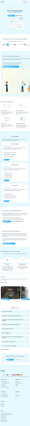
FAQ (16, 396)
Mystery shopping (4, 381)
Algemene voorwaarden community (6, 414)
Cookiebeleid (3, 418)
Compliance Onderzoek (4, 387)
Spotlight (17, 384)
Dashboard (17, 381)
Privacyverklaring (4, 417)
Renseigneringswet (4, 421)
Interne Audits (3, 385)
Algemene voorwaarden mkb (5, 413)
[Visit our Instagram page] (7, 374)
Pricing (17, 385)
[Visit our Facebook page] (3, 374)
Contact (2, 406)
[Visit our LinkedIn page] (9, 374)
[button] (28, 2)
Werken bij (2, 404)
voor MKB (3, 384)
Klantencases (18, 395)
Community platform (4, 395)
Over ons (2, 403)
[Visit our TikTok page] (5, 374)
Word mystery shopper (4, 396)
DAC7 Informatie (3, 415)
